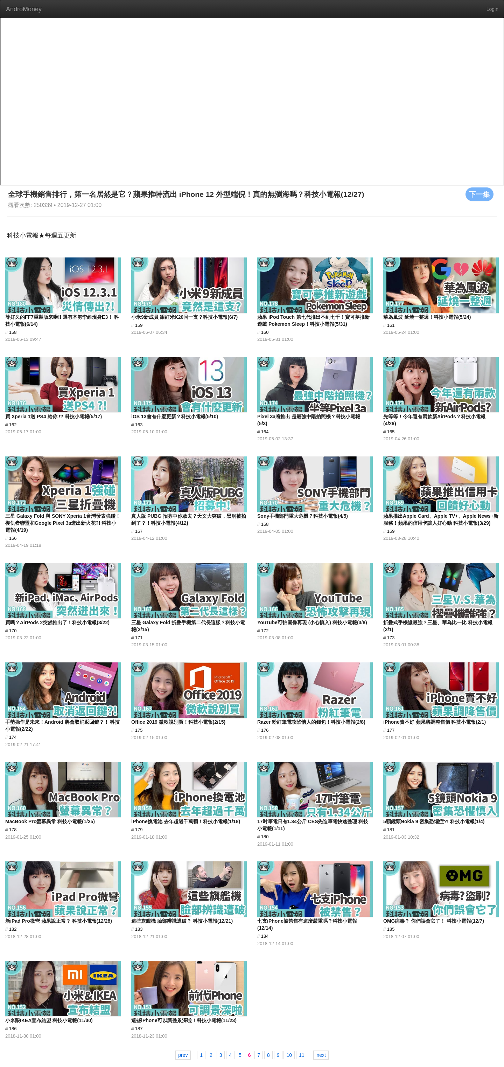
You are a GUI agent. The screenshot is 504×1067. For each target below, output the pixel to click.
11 (301, 1055)
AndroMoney (24, 9)
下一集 (479, 194)
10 (289, 1055)
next (321, 1055)
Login (492, 9)
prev (183, 1055)
